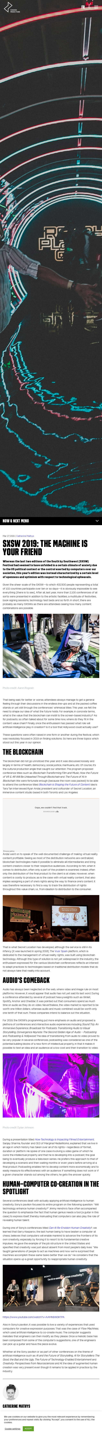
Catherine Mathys (25, 536)
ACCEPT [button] (28, 1428)
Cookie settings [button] (12, 1428)
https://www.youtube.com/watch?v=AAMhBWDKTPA (33, 1317)
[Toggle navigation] (96, 7)
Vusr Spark (61, 951)
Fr (83, 7)
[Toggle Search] (89, 7)
